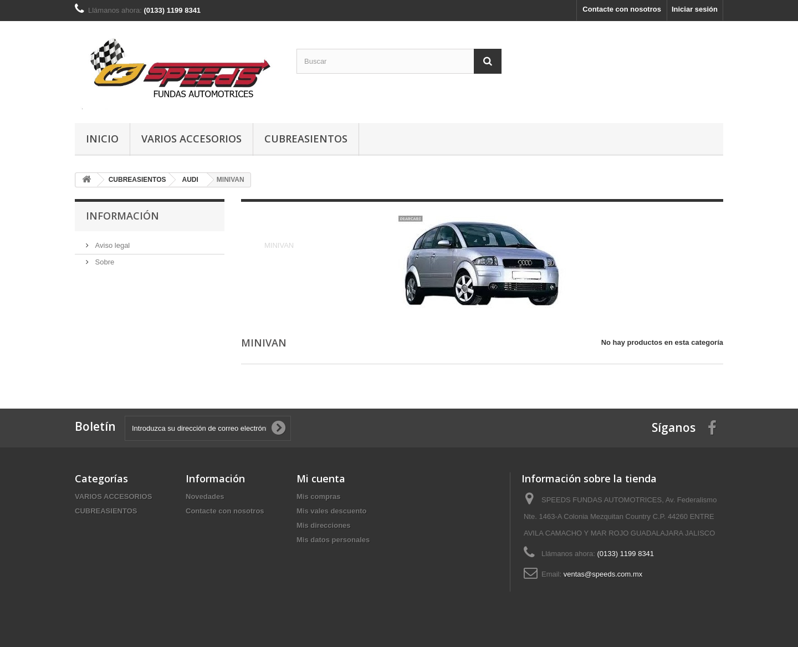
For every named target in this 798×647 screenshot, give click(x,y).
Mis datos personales (333, 540)
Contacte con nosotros (621, 9)
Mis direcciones (323, 525)
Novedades (205, 496)
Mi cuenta (320, 478)
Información (122, 215)
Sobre (103, 262)
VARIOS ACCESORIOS (191, 138)
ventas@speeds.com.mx (603, 574)
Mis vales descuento (331, 511)
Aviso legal (111, 245)
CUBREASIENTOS (305, 138)
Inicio (102, 138)
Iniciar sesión (695, 9)
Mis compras (318, 496)
